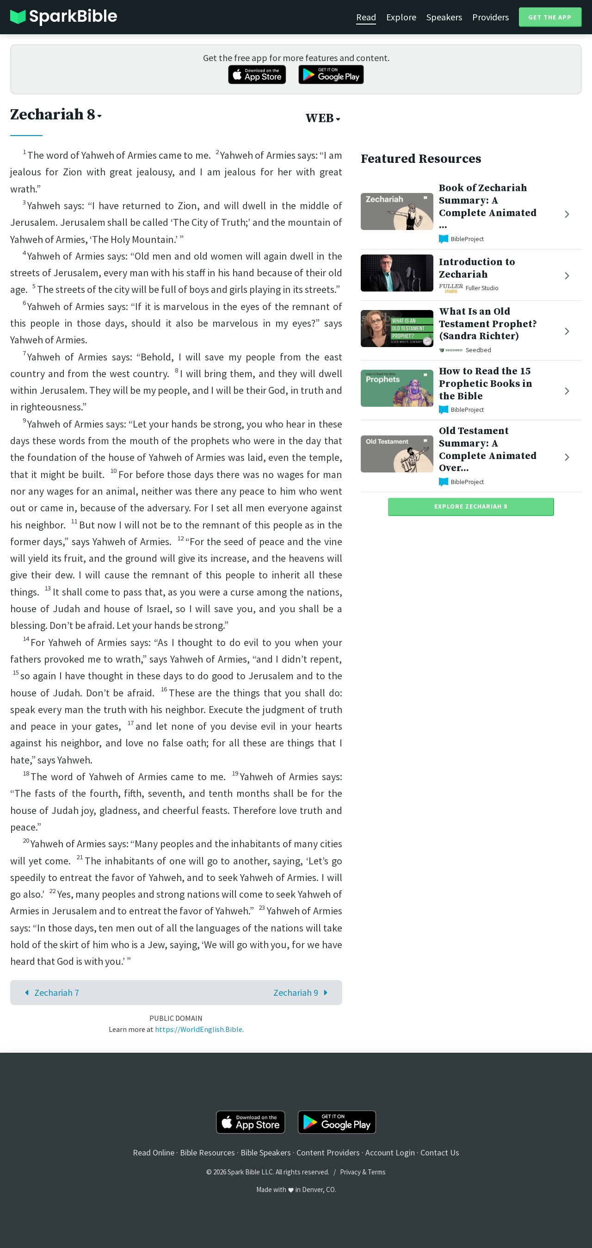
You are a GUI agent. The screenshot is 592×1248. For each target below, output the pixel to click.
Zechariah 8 (57, 114)
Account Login (390, 1152)
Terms (377, 1171)
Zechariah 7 (49, 992)
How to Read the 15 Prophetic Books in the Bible (485, 384)
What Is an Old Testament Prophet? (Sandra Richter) (488, 324)
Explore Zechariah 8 (470, 506)
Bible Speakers (265, 1152)
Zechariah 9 (302, 992)
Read (366, 17)
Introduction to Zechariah (477, 268)
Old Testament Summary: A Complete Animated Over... (487, 449)
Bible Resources (207, 1152)
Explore (401, 17)
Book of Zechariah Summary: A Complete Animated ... (487, 206)
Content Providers (328, 1152)
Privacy (350, 1171)
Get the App (550, 17)
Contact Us (439, 1152)
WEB (323, 118)
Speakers (444, 17)
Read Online (153, 1152)
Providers (490, 17)
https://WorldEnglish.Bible (198, 1029)
